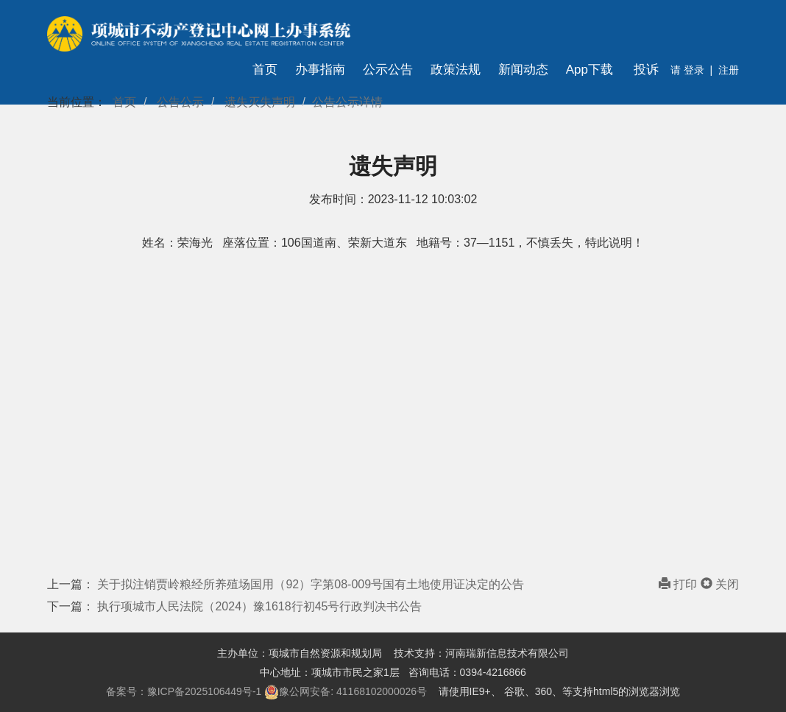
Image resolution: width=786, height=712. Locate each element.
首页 (264, 70)
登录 (692, 70)
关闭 (720, 584)
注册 (728, 70)
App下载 (589, 70)
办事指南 (320, 70)
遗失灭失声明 (259, 102)
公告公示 (180, 102)
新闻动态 (523, 70)
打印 (680, 584)
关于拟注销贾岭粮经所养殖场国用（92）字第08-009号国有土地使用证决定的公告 (310, 584)
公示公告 (388, 70)
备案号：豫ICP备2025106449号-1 (184, 691)
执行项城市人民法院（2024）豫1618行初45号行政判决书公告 (259, 606)
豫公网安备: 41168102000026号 (345, 692)
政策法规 (456, 70)
